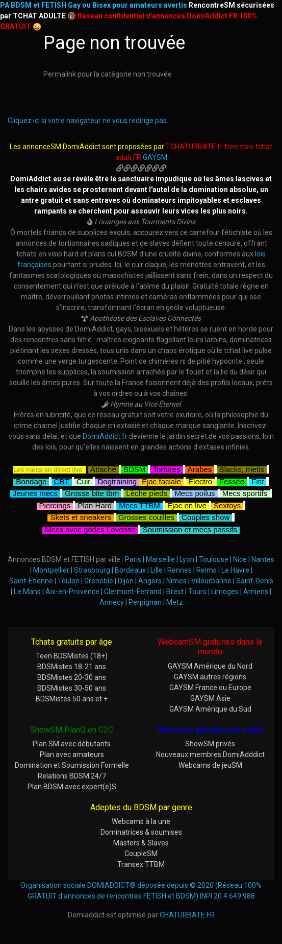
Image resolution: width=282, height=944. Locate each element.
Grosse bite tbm (92, 492)
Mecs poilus (194, 492)
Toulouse (213, 559)
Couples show (205, 516)
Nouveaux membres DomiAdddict (210, 754)
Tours (197, 591)
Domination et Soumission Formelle (72, 765)
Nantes (262, 559)
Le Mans (27, 591)
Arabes (200, 468)
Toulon (69, 581)
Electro (200, 480)
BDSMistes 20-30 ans (71, 677)
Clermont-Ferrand (133, 591)
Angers (150, 581)
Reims (206, 570)
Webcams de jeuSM (210, 765)
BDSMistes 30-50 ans (71, 688)
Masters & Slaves (141, 843)
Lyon (187, 559)
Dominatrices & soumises (141, 832)
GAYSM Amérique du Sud (210, 709)
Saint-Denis (254, 581)
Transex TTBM (141, 864)
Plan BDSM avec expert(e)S (72, 787)
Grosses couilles (146, 516)
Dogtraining (117, 480)
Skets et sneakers (80, 516)
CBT (61, 480)
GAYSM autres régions (210, 677)
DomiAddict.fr (105, 436)
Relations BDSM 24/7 (72, 776)
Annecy (111, 602)
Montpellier (51, 570)
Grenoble (98, 581)
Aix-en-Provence (72, 591)
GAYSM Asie (210, 698)
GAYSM (155, 157)
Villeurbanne (211, 581)
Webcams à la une (141, 821)
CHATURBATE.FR (187, 915)
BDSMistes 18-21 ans (71, 667)
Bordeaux (130, 570)
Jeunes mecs (35, 492)
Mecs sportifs (244, 492)
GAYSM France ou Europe (210, 687)
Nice (240, 559)
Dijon (126, 581)
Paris (133, 559)
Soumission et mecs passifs (190, 528)
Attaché (103, 468)
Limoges (225, 591)
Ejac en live (187, 504)
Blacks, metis (241, 468)
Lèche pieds (146, 492)
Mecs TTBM (139, 504)
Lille (156, 570)
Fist (257, 480)
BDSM (134, 468)
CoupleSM (141, 853)
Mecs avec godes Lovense (90, 528)
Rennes (179, 570)
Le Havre (235, 570)
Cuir (83, 480)
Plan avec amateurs (72, 754)
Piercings (55, 504)
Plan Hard (95, 504)
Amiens (255, 591)
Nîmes (176, 581)
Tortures (166, 468)
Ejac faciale (161, 480)
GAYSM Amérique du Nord (210, 666)
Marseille (160, 559)
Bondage (31, 480)
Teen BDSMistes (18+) (72, 656)
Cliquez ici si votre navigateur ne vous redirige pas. (88, 120)
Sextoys (227, 504)
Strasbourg (92, 570)
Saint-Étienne (31, 581)
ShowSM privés (210, 744)
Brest (175, 591)
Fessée (231, 480)
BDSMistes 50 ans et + (72, 699)
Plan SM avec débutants (72, 744)
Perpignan (145, 602)
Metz (174, 602)
